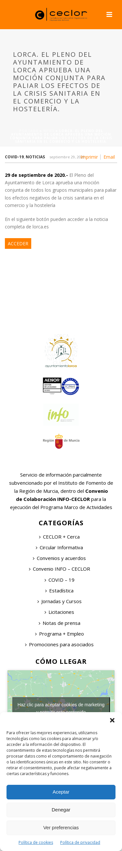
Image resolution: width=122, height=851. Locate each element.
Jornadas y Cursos (59, 601)
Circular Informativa (59, 547)
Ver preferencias (61, 827)
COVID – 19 (60, 580)
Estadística (59, 590)
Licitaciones (59, 612)
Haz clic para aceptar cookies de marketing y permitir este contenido (61, 708)
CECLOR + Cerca (59, 536)
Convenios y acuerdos (59, 558)
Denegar (61, 809)
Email (109, 157)
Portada (28, 130)
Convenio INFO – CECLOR (59, 568)
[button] (112, 720)
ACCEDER (18, 243)
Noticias (35, 157)
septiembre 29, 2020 (67, 156)
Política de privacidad (80, 842)
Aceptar (61, 792)
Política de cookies (36, 842)
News (48, 130)
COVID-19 (14, 157)
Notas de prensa (59, 623)
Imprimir (89, 157)
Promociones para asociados (59, 644)
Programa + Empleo (59, 633)
